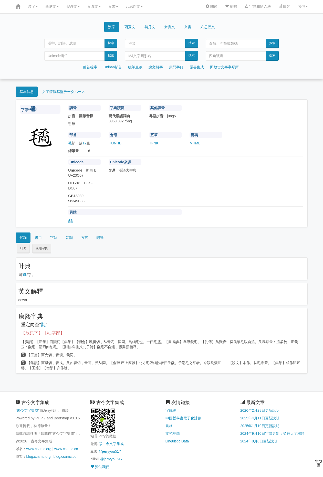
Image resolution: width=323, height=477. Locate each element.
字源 (53, 238)
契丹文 (73, 6)
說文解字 (156, 67)
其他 (303, 6)
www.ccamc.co (66, 449)
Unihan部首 (112, 67)
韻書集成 (197, 67)
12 (84, 143)
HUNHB (115, 143)
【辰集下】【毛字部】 (43, 333)
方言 (84, 238)
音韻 (69, 238)
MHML (195, 143)
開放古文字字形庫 (224, 67)
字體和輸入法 (258, 6)
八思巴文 (134, 6)
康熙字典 (176, 67)
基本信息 (26, 92)
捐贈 (231, 6)
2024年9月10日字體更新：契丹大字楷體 (272, 433)
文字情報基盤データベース (63, 92)
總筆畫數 (135, 67)
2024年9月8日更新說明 (258, 441)
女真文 (94, 6)
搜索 (111, 43)
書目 (38, 238)
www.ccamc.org (38, 449)
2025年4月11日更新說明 (259, 418)
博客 (284, 6)
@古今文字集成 (111, 444)
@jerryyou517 (110, 451)
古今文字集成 (27, 410)
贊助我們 (99, 467)
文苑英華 (172, 433)
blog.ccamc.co (65, 456)
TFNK (154, 143)
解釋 (23, 238)
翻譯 (99, 238)
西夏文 (52, 6)
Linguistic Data (177, 441)
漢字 (33, 6)
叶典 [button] (23, 248)
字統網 (170, 410)
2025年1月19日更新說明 (259, 426)
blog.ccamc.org (38, 456)
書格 (169, 426)
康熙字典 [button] (42, 248)
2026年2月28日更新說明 (259, 410)
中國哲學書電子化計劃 (183, 418)
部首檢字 (90, 67)
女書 (113, 6)
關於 (211, 6)
